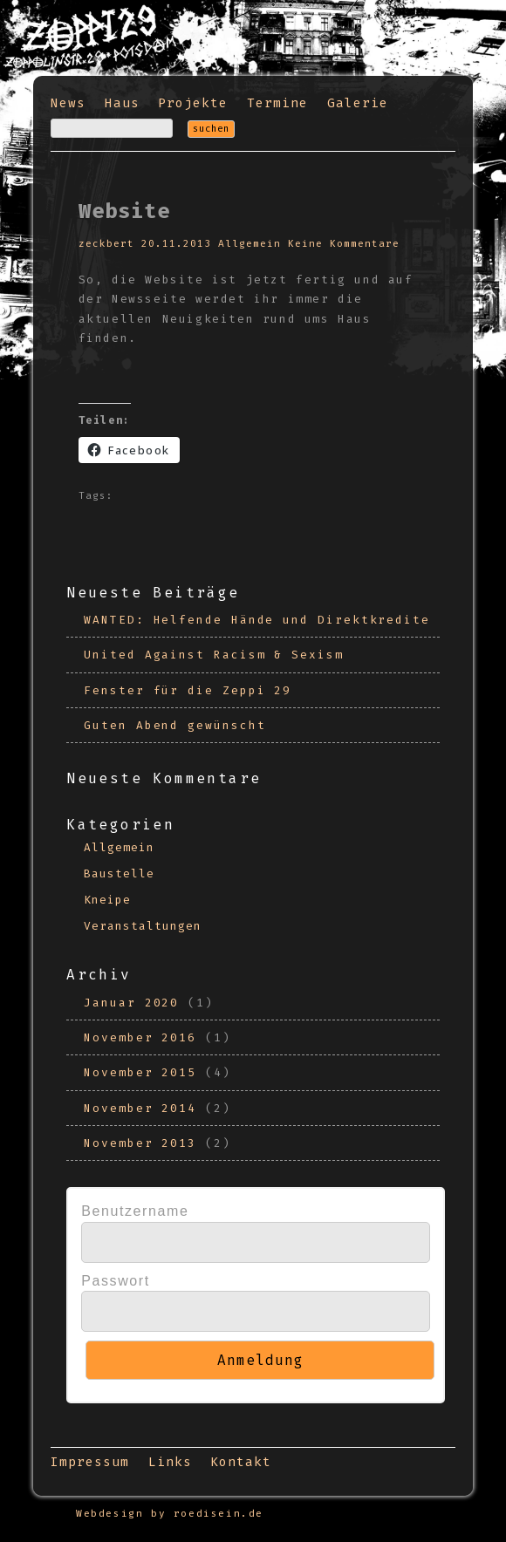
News (68, 103)
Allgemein (249, 243)
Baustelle (119, 873)
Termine (277, 103)
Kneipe (107, 899)
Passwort (115, 1280)
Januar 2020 (131, 1002)
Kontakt (240, 1462)
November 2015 (140, 1072)
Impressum (90, 1462)
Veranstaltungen (143, 925)
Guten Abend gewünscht (174, 725)
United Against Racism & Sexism (214, 654)
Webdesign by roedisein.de (169, 1513)
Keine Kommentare (344, 243)
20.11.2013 (176, 243)
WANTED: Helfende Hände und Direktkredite (257, 619)
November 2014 (140, 1108)
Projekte (193, 103)
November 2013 (140, 1143)
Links (170, 1462)
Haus (122, 103)
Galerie (357, 103)
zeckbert (106, 243)
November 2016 (140, 1037)
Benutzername (134, 1211)
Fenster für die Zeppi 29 (187, 690)
